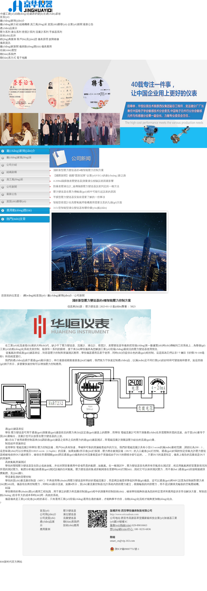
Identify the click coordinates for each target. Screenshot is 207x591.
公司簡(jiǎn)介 (48, 514)
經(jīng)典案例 (8, 39)
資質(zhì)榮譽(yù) (57, 24)
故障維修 (54, 39)
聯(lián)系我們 (8, 54)
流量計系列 (42, 31)
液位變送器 (69, 514)
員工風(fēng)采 (38, 24)
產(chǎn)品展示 (8, 28)
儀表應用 (46, 46)
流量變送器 (69, 517)
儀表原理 (43, 39)
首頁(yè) (4, 17)
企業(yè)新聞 (75, 24)
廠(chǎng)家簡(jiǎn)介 (12, 20)
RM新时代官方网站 (11, 561)
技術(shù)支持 (8, 35)
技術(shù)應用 (71, 525)
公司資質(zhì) (47, 517)
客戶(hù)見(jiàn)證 (27, 39)
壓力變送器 (91, 306)
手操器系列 (55, 31)
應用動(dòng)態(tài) (19, 210)
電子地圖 (22, 57)
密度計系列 (28, 31)
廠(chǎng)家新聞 (9, 46)
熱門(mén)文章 (16, 219)
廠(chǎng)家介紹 (9, 24)
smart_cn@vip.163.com (122, 540)
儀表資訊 (5, 42)
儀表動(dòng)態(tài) (30, 46)
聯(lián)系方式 (8, 57)
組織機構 (24, 24)
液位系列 (16, 31)
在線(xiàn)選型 (8, 50)
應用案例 (45, 529)
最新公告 (88, 24)
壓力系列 (5, 31)
